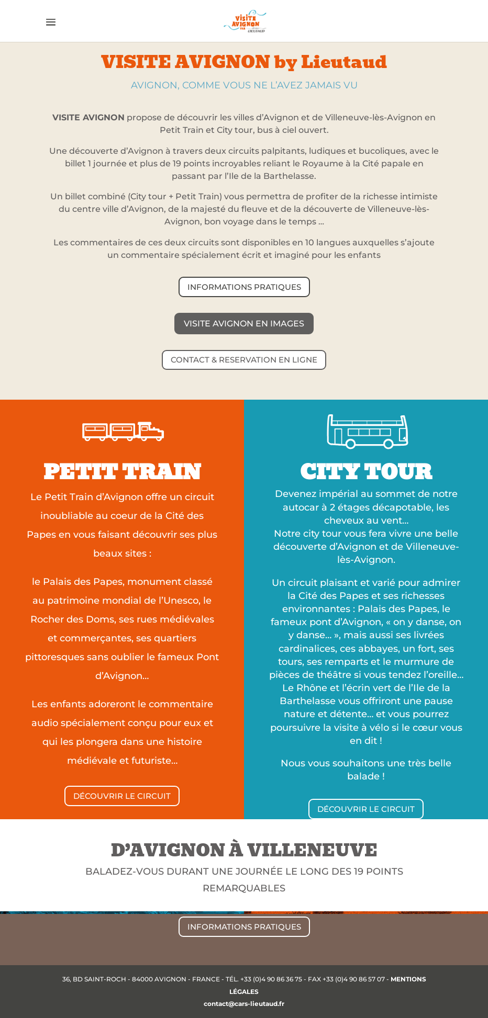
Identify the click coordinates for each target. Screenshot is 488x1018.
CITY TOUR (366, 472)
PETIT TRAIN (122, 472)
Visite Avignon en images (244, 324)
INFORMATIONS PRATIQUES (244, 287)
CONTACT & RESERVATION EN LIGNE (244, 360)
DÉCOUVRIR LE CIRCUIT (122, 796)
